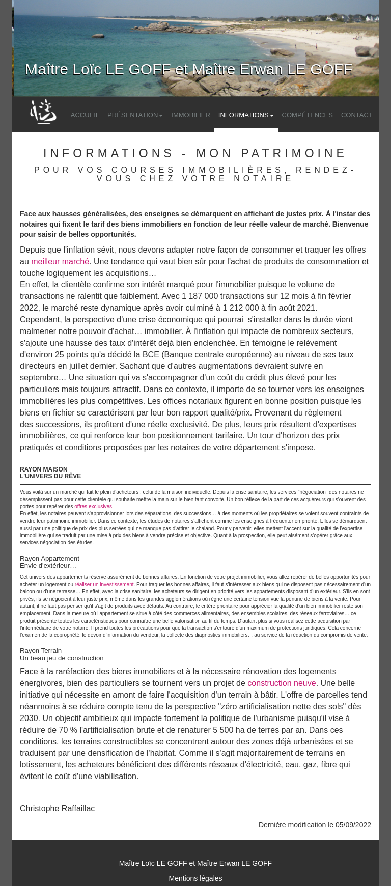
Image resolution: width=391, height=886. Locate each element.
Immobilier (190, 115)
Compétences (307, 115)
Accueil (85, 115)
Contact (357, 115)
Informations (246, 115)
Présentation (135, 115)
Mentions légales (195, 878)
